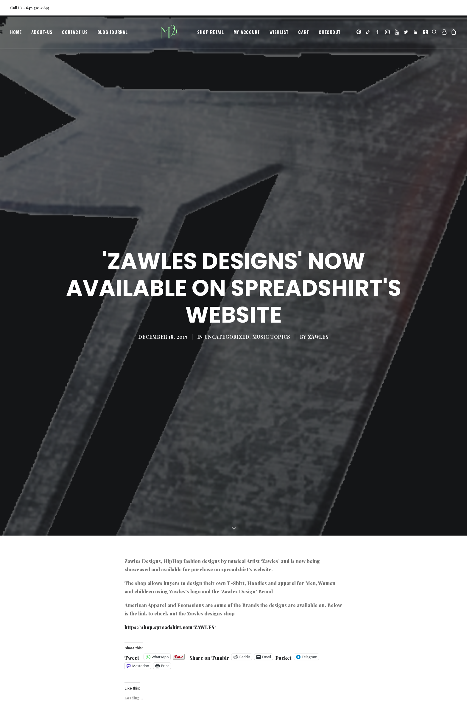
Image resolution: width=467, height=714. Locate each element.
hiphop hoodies (174, 674)
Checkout (330, 33)
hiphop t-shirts (209, 674)
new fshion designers (249, 674)
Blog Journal (112, 33)
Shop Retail (210, 33)
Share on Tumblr (209, 596)
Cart (303, 33)
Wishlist (279, 33)
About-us (41, 33)
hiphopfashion (139, 674)
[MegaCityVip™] (171, 33)
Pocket (283, 597)
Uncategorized (227, 306)
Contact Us (75, 33)
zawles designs (289, 674)
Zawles (318, 306)
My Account (247, 33)
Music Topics (271, 306)
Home (16, 33)
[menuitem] (18, 33)
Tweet (131, 596)
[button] (359, 33)
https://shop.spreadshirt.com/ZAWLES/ (170, 566)
